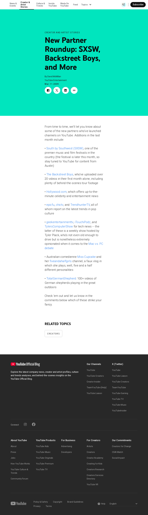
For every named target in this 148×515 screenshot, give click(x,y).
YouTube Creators (95, 376)
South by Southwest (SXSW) (64, 148)
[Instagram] (25, 424)
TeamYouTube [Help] (97, 387)
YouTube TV (118, 399)
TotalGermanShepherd (61, 278)
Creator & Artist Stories (52, 4)
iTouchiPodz (83, 222)
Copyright (57, 502)
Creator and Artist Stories (62, 32)
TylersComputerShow (59, 226)
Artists (90, 446)
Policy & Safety (41, 502)
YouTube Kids (42, 446)
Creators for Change (121, 446)
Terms (49, 506)
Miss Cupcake (86, 257)
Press (13, 452)
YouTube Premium (45, 464)
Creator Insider (94, 382)
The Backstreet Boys (59, 174)
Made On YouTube (92, 4)
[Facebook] (33, 424)
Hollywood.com (56, 191)
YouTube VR (92, 484)
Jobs (13, 458)
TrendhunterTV (80, 204)
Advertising (66, 446)
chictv (59, 204)
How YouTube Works (20, 464)
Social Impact (118, 458)
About (13, 446)
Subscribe (138, 4)
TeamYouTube (119, 387)
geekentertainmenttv (59, 222)
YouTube (91, 370)
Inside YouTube (80, 4)
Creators (53, 333)
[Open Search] (123, 4)
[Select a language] (123, 504)
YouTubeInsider (119, 410)
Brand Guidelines (75, 502)
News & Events (40, 4)
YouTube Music (119, 405)
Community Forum (19, 479)
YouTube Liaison (94, 393)
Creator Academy (95, 458)
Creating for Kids (94, 464)
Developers (66, 452)
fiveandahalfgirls (61, 261)
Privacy (37, 506)
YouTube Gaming (120, 393)
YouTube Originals (44, 458)
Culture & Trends (67, 4)
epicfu (50, 204)
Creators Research (95, 469)
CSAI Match (117, 452)
